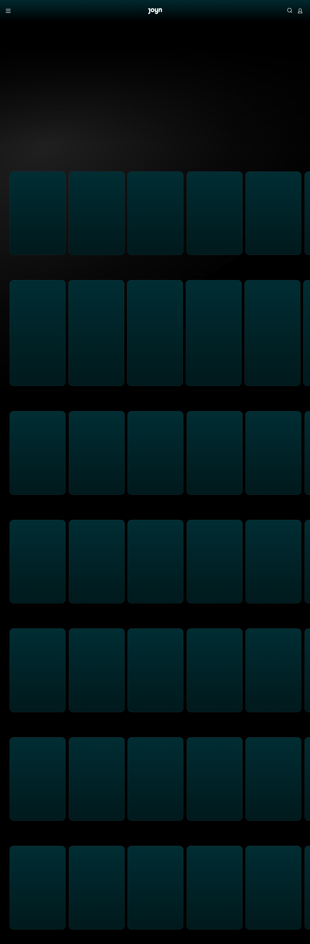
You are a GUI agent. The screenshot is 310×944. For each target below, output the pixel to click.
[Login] (300, 11)
